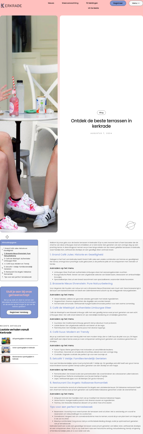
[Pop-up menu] (136, 3)
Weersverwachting (70, 3)
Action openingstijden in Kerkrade (23, 348)
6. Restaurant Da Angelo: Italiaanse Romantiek (17, 273)
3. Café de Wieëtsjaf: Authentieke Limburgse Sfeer (17, 260)
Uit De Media (93, 8)
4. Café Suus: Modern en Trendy (16, 264)
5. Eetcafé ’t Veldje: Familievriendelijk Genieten (18, 268)
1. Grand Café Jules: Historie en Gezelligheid (15, 249)
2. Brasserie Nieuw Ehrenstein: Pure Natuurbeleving (17, 254)
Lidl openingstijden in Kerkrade (22, 339)
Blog (101, 112)
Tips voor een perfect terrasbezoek (18, 277)
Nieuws (51, 3)
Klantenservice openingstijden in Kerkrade (23, 358)
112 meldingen (92, 3)
